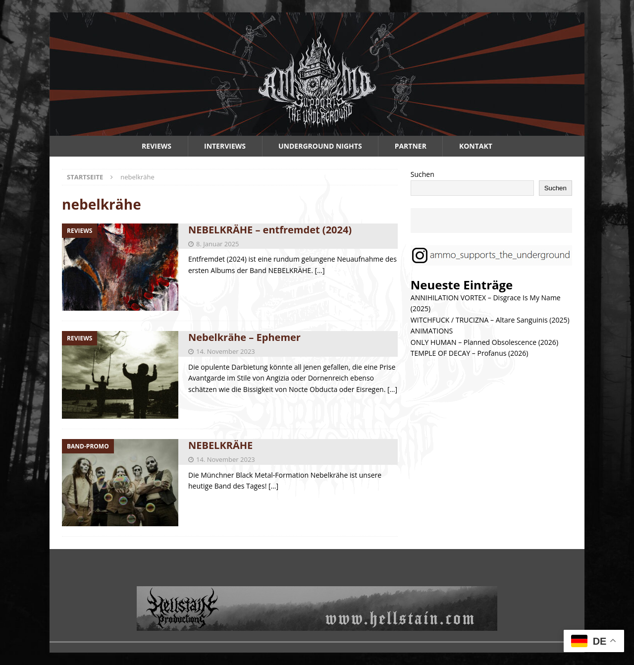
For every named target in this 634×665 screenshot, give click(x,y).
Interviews (225, 146)
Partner (410, 146)
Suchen (422, 174)
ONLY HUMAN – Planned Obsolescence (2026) (484, 342)
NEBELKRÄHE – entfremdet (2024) (270, 229)
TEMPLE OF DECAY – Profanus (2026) (469, 353)
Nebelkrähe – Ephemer (244, 337)
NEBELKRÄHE (220, 445)
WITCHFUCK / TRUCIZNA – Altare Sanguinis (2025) (490, 320)
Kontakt (475, 146)
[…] (319, 270)
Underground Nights (320, 146)
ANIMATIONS (432, 330)
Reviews (156, 146)
